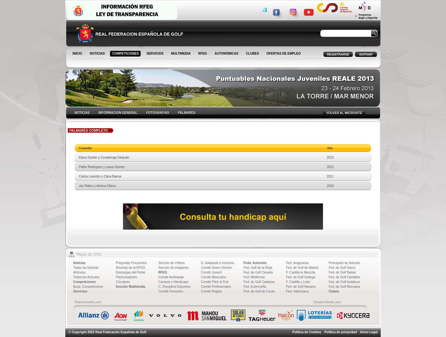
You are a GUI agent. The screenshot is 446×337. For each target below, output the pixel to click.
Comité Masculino (213, 277)
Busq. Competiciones (88, 286)
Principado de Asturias (344, 263)
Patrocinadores (126, 277)
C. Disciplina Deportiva (174, 286)
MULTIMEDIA (181, 54)
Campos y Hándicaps (173, 282)
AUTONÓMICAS (226, 53)
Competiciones (84, 282)
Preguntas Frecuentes (131, 263)
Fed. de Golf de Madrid (302, 267)
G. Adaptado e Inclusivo (217, 263)
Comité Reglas (211, 291)
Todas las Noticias (86, 267)
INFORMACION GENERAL (117, 112)
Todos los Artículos (86, 277)
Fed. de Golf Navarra (300, 286)
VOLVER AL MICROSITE (344, 113)
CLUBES (252, 53)
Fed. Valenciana (297, 291)
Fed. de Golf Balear (342, 272)
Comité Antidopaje (171, 277)
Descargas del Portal (130, 272)
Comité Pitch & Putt (214, 282)
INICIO (78, 54)
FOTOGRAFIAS (157, 112)
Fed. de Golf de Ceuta (259, 291)
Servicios (80, 291)
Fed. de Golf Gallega (300, 277)
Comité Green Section (216, 267)
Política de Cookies (306, 332)
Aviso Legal (369, 332)
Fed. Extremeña (255, 286)
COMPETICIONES (126, 54)
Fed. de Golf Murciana (344, 286)
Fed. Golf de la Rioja (258, 267)
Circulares (123, 282)
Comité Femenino (170, 291)
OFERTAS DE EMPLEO (284, 53)
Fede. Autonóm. (255, 263)
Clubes (334, 291)
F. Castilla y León (298, 282)
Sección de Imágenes (173, 267)
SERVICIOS (155, 54)
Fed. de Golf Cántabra (344, 277)
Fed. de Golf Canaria (258, 272)
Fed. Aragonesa (297, 263)
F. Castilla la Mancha (300, 272)
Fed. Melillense (254, 277)
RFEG (203, 54)
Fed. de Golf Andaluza (344, 282)
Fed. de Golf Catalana (259, 282)
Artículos (79, 272)
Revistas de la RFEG (130, 267)
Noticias (79, 263)
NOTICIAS (98, 54)
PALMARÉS (186, 112)
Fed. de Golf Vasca (342, 267)
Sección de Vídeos (171, 263)
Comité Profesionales (216, 286)
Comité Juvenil (211, 272)
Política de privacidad (340, 332)
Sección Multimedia (130, 286)
